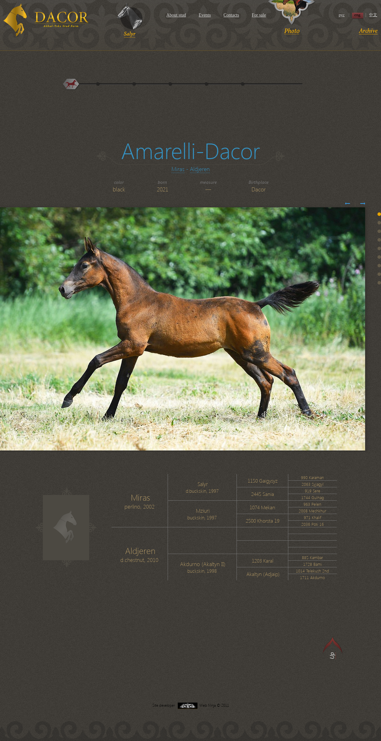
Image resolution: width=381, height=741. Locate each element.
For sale (259, 15)
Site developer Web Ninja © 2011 (190, 705)
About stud (176, 15)
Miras (177, 169)
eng (357, 15)
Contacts (231, 15)
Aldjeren (200, 169)
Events (205, 15)
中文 (373, 15)
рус (342, 15)
